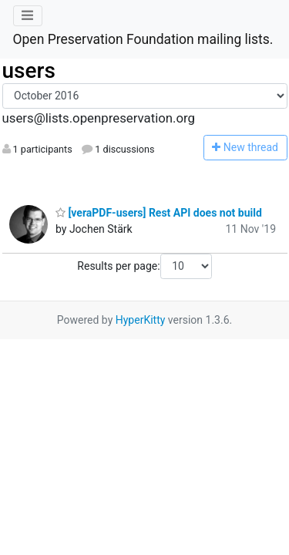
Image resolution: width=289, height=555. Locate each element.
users (28, 70)
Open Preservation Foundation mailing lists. (143, 39)
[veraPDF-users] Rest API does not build (158, 213)
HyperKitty (141, 320)
